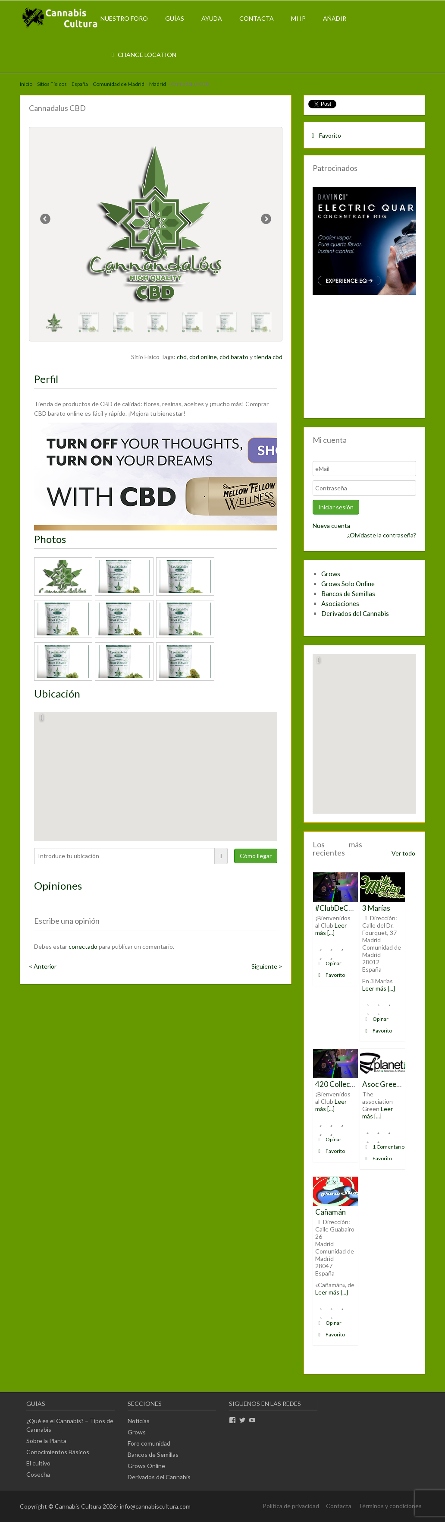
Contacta (256, 18)
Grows (330, 574)
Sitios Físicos (52, 84)
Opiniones (58, 885)
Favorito (325, 135)
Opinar (329, 963)
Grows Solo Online (348, 583)
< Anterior (42, 966)
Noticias (139, 1420)
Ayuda (211, 18)
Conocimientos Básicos (57, 1452)
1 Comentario (383, 1146)
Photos (50, 539)
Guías (174, 18)
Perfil (46, 379)
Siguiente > (266, 966)
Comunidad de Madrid (118, 84)
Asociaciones (340, 603)
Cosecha (38, 1474)
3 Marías (376, 908)
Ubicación (57, 693)
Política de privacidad (291, 1505)
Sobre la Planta (46, 1440)
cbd (182, 356)
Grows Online (146, 1465)
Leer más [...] (331, 929)
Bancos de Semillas (348, 593)
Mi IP (298, 18)
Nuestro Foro (124, 18)
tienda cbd (268, 356)
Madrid (157, 84)
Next (265, 220)
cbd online (203, 356)
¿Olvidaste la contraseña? (381, 535)
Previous (45, 220)
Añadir (334, 18)
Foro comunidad (149, 1443)
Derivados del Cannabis (355, 613)
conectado (83, 946)
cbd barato (233, 356)
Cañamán (330, 1211)
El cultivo (38, 1463)
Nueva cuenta (331, 525)
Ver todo (403, 853)
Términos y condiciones (390, 1505)
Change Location (143, 54)
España (80, 84)
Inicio (26, 84)
